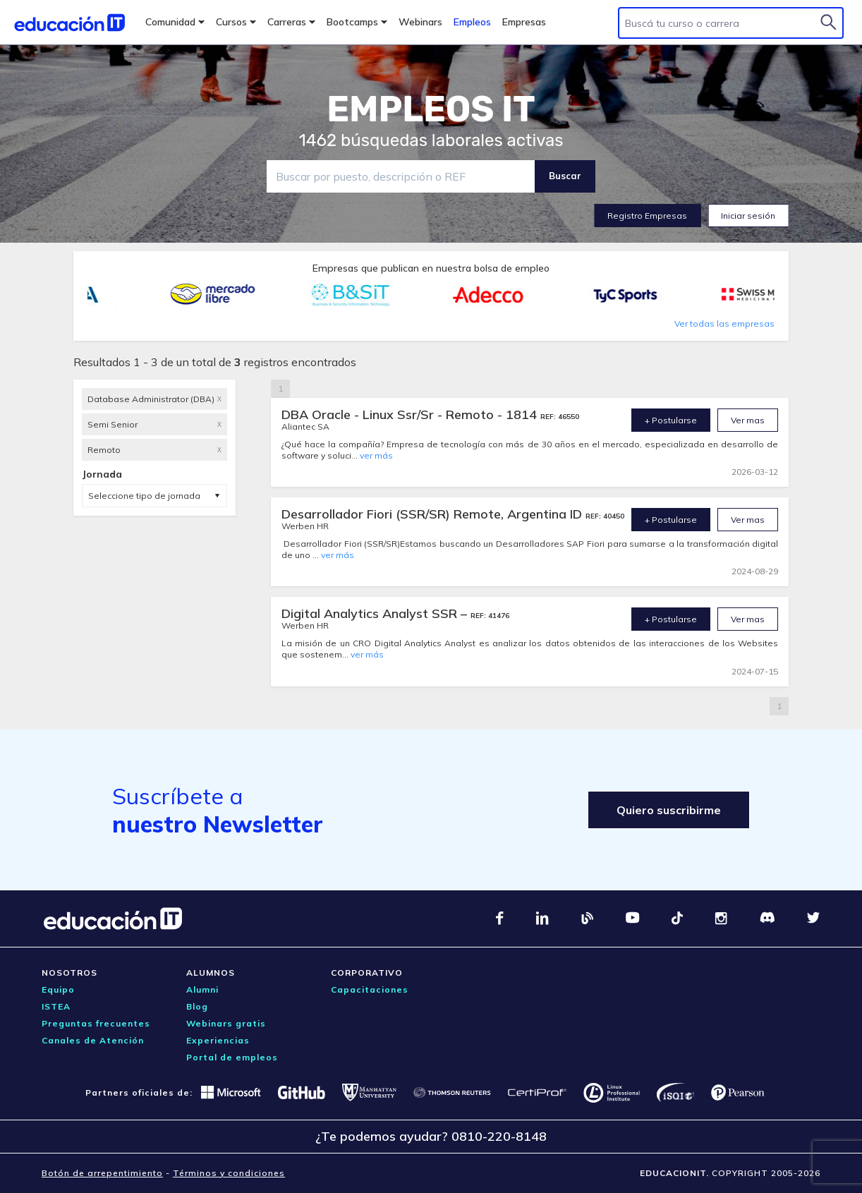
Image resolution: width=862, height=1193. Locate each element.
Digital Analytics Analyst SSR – (376, 613)
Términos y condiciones (229, 1173)
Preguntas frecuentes (96, 1023)
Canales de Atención (93, 1040)
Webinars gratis (226, 1023)
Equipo (58, 989)
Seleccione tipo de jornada (144, 495)
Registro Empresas (647, 215)
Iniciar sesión (748, 215)
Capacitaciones (369, 989)
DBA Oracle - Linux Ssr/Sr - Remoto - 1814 (410, 414)
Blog (197, 1006)
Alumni (202, 989)
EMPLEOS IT (431, 109)
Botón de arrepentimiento (102, 1173)
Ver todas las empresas (724, 323)
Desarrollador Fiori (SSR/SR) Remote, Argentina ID (433, 514)
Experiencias (218, 1040)
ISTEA (56, 1006)
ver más (376, 455)
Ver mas (748, 420)
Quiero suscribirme (669, 810)
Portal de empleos (232, 1057)
